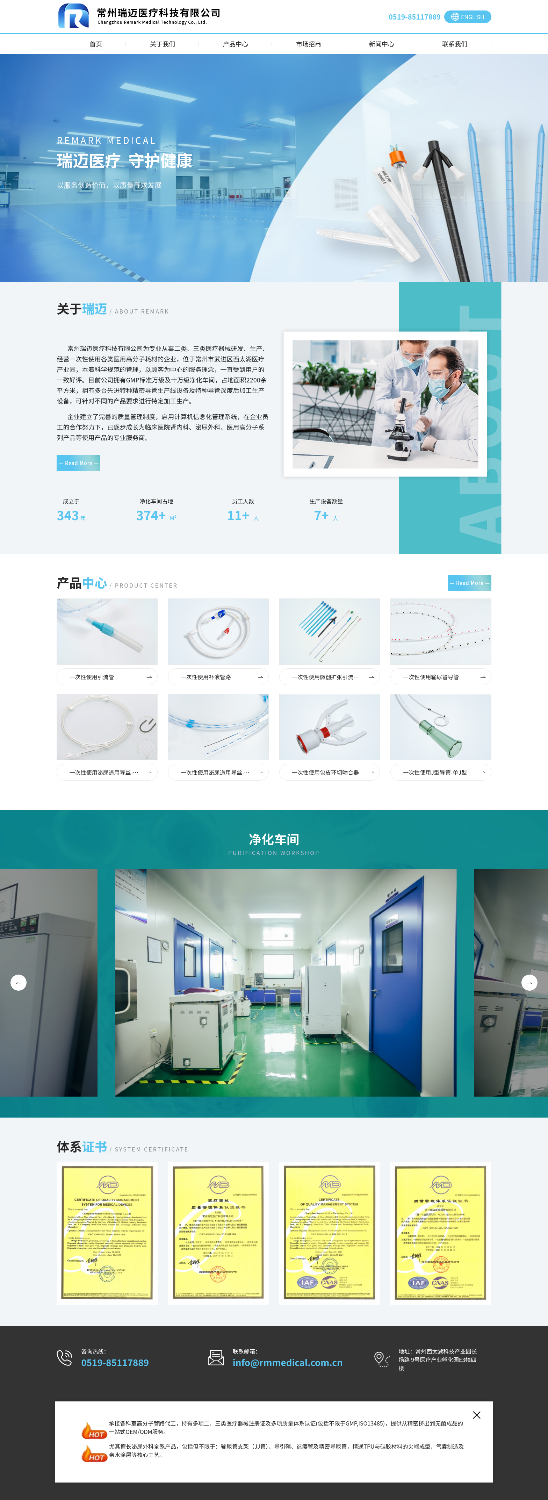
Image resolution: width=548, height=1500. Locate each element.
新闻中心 (381, 43)
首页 (95, 43)
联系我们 (454, 43)
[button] (18, 982)
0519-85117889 (415, 17)
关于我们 (162, 43)
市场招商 (308, 43)
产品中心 (235, 43)
